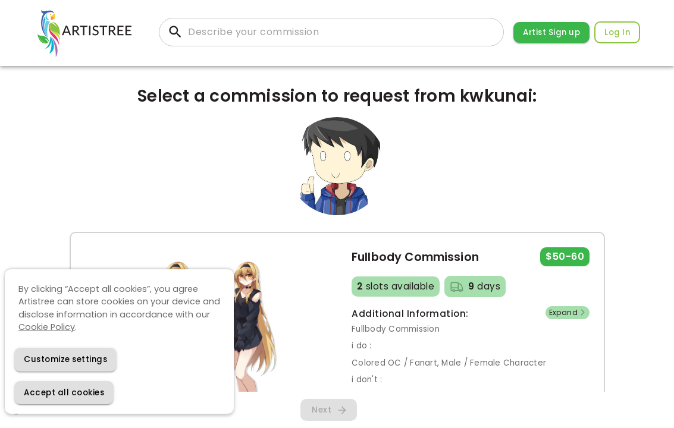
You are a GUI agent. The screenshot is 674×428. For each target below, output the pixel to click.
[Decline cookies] (65, 359)
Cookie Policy (46, 327)
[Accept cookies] (64, 392)
